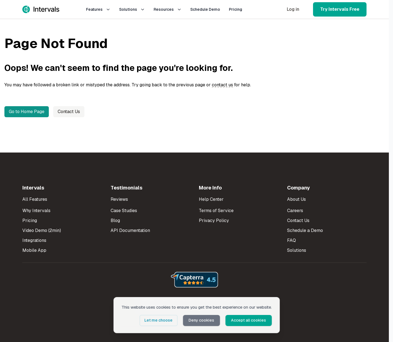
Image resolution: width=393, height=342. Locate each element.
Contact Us (69, 111)
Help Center (211, 199)
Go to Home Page (26, 111)
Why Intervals (36, 210)
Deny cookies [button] (202, 320)
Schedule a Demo (305, 230)
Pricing (235, 9)
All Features (34, 199)
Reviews (119, 199)
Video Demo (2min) (41, 230)
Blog (115, 220)
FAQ (291, 240)
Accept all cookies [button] (248, 320)
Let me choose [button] (159, 320)
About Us (296, 199)
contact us (222, 85)
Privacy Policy (214, 220)
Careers (295, 210)
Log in (293, 9)
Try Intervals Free (339, 9)
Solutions (132, 9)
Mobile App (34, 250)
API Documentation (130, 230)
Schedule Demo (205, 9)
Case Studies (124, 210)
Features (98, 9)
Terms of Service (216, 210)
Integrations (34, 240)
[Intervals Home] (40, 9)
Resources (167, 9)
